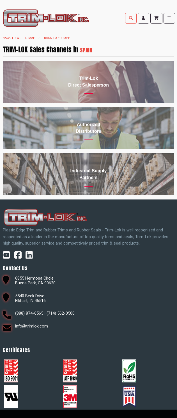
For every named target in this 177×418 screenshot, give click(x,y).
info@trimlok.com (31, 326)
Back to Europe (57, 38)
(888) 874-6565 (29, 313)
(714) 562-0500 (61, 313)
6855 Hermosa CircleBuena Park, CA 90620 (35, 280)
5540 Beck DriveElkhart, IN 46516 (30, 298)
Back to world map (19, 38)
